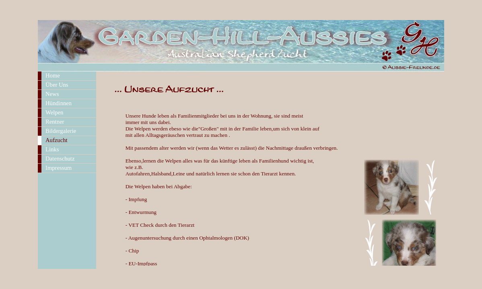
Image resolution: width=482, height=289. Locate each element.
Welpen (54, 112)
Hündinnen (58, 103)
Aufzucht (56, 140)
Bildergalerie (60, 131)
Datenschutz (59, 158)
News (52, 94)
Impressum (58, 168)
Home (52, 75)
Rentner (54, 121)
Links (52, 149)
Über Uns (56, 84)
